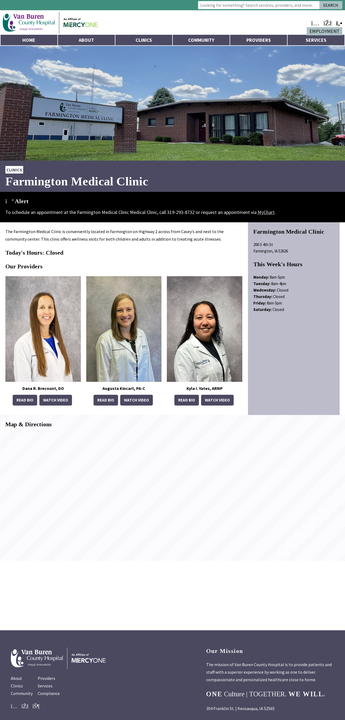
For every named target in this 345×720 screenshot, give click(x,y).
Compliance (49, 693)
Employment (324, 31)
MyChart (266, 212)
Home (28, 40)
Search (330, 5)
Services (316, 40)
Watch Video (55, 400)
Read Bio (24, 400)
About (86, 40)
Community (201, 40)
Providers (258, 40)
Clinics (144, 40)
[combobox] (258, 5)
